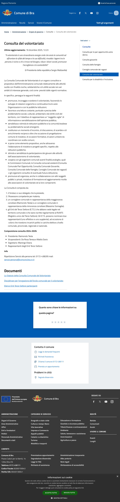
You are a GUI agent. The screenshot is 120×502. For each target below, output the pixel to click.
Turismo (34, 440)
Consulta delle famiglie (91, 64)
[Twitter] (83, 13)
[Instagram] (95, 13)
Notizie (93, 420)
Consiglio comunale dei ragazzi (94, 69)
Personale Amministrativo (12, 437)
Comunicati (94, 423)
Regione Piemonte (8, 3)
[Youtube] (89, 13)
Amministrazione (19, 31)
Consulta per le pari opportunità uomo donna (97, 53)
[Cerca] (116, 13)
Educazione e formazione (70, 420)
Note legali (64, 461)
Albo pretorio (65, 458)
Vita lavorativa (37, 427)
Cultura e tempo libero (40, 423)
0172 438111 (14, 465)
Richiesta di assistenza (40, 465)
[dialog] (60, 488)
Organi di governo (36, 31)
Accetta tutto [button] (51, 493)
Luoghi (93, 441)
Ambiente (64, 430)
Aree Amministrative (9, 423)
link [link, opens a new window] (82, 488)
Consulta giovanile (89, 59)
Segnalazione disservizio (41, 458)
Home (6, 31)
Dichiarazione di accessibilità (72, 465)
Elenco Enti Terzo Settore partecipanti (20, 285)
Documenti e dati (8, 440)
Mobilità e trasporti (39, 443)
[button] (60, 498)
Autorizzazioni (66, 436)
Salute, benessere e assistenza (73, 433)
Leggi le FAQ (36, 461)
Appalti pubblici (37, 433)
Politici (4, 433)
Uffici (3, 427)
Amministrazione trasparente (72, 455)
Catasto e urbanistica (39, 437)
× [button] (117, 476)
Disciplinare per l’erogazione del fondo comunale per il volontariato (33, 280)
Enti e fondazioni (8, 430)
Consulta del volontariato (92, 74)
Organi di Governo (8, 420)
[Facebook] (77, 13)
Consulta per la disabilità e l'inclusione (97, 79)
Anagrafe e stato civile (40, 420)
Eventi (92, 438)
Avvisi (92, 427)
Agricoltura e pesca (68, 440)
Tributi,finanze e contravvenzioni (73, 427)
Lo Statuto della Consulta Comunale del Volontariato (27, 275)
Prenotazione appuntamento (42, 455)
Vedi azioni (85, 40)
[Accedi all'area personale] (107, 3)
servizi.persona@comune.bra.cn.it (19, 259)
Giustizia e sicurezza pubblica (72, 423)
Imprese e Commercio (40, 430)
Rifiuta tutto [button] (69, 493)
